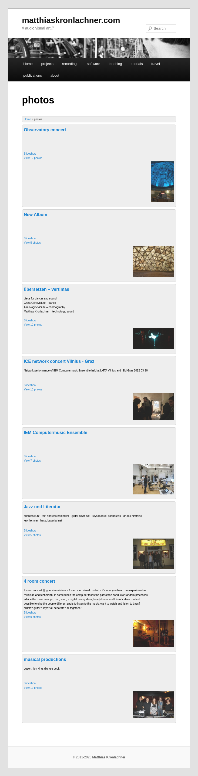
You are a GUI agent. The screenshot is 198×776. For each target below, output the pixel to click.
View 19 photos (33, 687)
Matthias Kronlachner (109, 757)
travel (155, 64)
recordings (70, 64)
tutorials (136, 64)
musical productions (45, 659)
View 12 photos (33, 157)
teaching (115, 64)
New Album (35, 214)
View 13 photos (33, 389)
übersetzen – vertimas (46, 289)
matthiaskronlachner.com (71, 20)
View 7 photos (32, 460)
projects (47, 64)
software (93, 64)
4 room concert (39, 581)
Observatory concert (45, 130)
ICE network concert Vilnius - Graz (59, 361)
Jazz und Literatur (42, 506)
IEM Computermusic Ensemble (55, 432)
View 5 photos (32, 242)
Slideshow (30, 153)
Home (28, 64)
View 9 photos (32, 616)
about (54, 75)
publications (32, 75)
